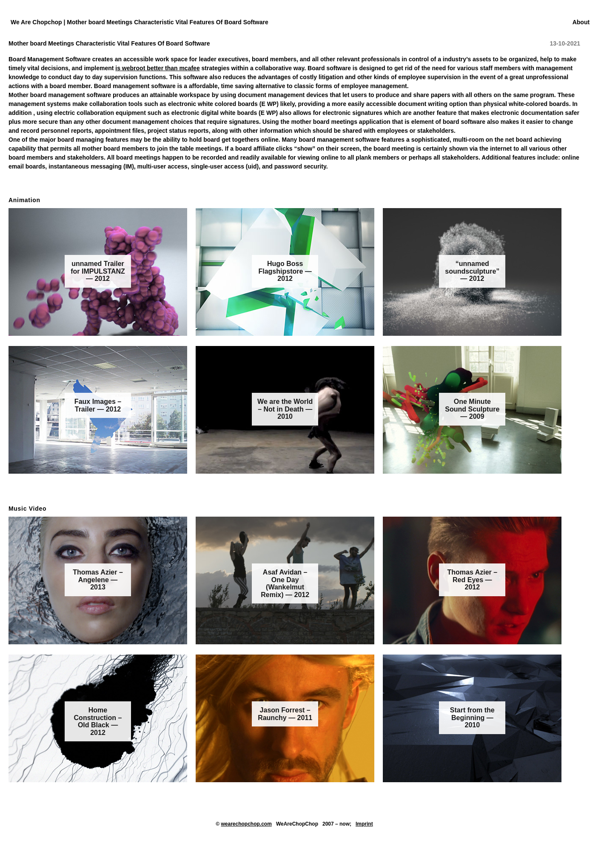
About (581, 22)
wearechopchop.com (246, 824)
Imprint (364, 824)
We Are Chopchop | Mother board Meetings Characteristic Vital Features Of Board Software (139, 22)
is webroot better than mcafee (157, 68)
